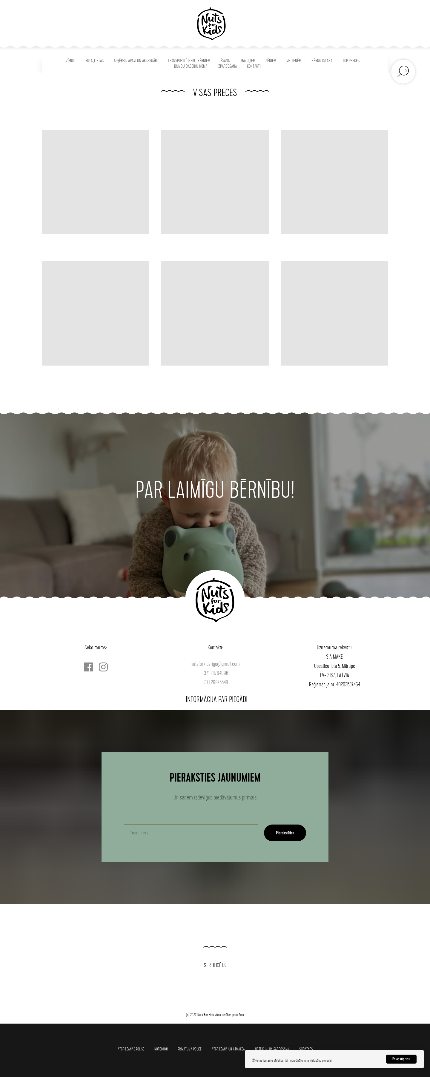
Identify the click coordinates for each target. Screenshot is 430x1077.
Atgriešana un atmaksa (228, 1049)
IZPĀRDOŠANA (227, 66)
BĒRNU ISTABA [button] (321, 61)
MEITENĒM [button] (293, 61)
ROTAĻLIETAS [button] (94, 61)
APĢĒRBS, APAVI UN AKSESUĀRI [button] (136, 61)
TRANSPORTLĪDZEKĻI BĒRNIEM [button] (189, 61)
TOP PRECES (351, 61)
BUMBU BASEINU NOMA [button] (190, 66)
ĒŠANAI (225, 61)
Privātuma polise (190, 1049)
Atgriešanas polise (131, 1049)
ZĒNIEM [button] (270, 61)
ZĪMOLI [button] (70, 61)
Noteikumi (161, 1049)
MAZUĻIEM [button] (248, 61)
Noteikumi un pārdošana (272, 1049)
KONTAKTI (254, 66)
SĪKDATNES (306, 1049)
